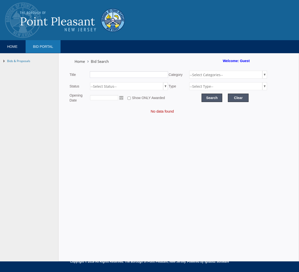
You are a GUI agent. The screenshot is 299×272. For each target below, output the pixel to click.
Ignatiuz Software (217, 261)
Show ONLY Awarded (148, 98)
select (264, 75)
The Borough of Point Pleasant (146, 261)
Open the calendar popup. (121, 98)
